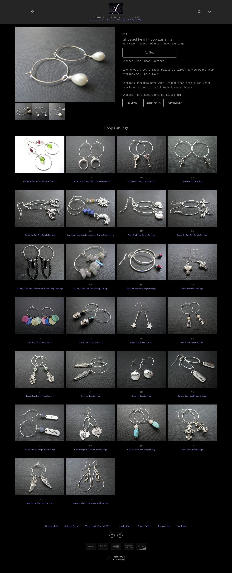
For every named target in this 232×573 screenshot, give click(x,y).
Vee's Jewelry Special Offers (98, 526)
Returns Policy (71, 526)
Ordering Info (51, 526)
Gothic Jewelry (175, 102)
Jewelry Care (124, 526)
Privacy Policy (144, 526)
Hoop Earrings (131, 102)
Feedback (181, 526)
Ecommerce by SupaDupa (119, 558)
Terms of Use (164, 526)
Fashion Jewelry (153, 102)
